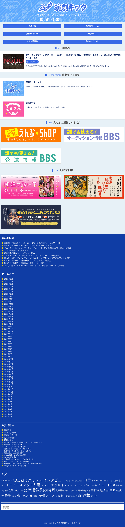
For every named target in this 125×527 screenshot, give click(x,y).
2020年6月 (8, 374)
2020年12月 (9, 359)
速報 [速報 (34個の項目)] (79, 495)
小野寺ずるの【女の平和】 (13, 445)
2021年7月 (8, 341)
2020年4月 (8, 379)
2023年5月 (8, 286)
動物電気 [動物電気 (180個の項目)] (47, 489)
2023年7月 (8, 281)
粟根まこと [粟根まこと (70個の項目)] (47, 496)
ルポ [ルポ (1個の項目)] (93, 485)
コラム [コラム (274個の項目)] (89, 479)
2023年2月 (8, 294)
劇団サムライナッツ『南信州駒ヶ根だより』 (19, 461)
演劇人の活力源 (32, 33)
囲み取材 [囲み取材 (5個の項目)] (82, 490)
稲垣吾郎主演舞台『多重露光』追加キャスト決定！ (25, 263)
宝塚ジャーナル (92, 26)
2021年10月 (9, 334)
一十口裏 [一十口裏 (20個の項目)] (110, 485)
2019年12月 (8, 389)
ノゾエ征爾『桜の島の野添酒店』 (15, 455)
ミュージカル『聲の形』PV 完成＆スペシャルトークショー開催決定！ (33, 255)
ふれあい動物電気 (10, 457)
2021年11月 (8, 331)
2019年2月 (8, 414)
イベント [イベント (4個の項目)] (39, 480)
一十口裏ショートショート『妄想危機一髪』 (19, 459)
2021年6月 (8, 344)
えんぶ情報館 (32, 41)
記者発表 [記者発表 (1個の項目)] (72, 496)
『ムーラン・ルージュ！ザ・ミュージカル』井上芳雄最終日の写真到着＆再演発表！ (38, 248)
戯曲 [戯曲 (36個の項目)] (112, 490)
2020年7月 (8, 372)
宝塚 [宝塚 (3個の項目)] (88, 490)
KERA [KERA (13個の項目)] (4, 480)
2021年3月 (8, 351)
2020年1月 (8, 387)
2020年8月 (8, 369)
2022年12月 (9, 299)
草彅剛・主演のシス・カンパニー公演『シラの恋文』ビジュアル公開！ (33, 243)
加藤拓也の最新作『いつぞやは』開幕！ (20, 253)
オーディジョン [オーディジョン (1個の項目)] (77, 481)
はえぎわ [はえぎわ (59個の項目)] (28, 480)
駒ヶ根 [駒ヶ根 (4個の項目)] (94, 496)
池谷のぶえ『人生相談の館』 (14, 453)
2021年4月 (8, 349)
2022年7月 (8, 311)
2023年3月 (8, 291)
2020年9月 (8, 366)
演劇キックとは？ (92, 41)
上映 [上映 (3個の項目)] (117, 485)
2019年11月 (8, 392)
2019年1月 (8, 417)
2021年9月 (8, 336)
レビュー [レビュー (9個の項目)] (99, 485)
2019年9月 (8, 397)
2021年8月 (8, 339)
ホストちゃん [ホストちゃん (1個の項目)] (69, 485)
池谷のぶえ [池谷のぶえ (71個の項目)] (25, 496)
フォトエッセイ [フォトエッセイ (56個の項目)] (52, 485)
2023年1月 (8, 296)
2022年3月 (8, 321)
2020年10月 (9, 364)
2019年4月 (8, 409)
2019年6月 (8, 404)
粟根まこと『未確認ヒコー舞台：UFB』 (18, 449)
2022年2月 (8, 324)
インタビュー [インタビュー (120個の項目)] (54, 480)
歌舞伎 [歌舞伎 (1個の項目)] (14, 496)
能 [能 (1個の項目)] (56, 496)
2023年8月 (8, 279)
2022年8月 (8, 309)
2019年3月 (8, 412)
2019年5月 (8, 407)
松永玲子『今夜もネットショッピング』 (18, 451)
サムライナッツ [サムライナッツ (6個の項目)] (103, 480)
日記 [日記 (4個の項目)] (118, 490)
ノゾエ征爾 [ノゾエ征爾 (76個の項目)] (31, 485)
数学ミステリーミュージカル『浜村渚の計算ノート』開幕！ (28, 245)
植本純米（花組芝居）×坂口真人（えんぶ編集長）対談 (23, 463)
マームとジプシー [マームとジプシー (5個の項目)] (82, 485)
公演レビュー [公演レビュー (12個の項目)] (16, 490)
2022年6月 (8, 314)
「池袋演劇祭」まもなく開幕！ (17, 250)
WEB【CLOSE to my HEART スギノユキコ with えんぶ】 (23, 442)
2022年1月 (8, 326)
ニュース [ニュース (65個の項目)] (16, 485)
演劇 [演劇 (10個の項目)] (36, 495)
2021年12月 (8, 329)
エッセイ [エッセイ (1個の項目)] (68, 481)
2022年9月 (8, 306)
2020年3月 (8, 382)
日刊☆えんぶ (92, 33)
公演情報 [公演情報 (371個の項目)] (32, 489)
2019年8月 (8, 399)
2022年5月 (8, 316)
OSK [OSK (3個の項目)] (10, 481)
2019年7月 (8, 402)
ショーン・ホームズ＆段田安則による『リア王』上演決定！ (28, 260)
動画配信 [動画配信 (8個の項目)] (60, 490)
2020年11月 (9, 361)
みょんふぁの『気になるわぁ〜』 (15, 447)
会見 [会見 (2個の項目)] (6, 491)
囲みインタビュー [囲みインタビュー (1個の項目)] (71, 491)
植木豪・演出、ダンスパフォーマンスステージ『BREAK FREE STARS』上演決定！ (38, 258)
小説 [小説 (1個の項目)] (107, 491)
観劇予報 (32, 26)
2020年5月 (8, 377)
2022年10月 (9, 304)
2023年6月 (8, 284)
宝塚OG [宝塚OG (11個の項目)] (95, 490)
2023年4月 (8, 289)
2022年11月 (8, 301)
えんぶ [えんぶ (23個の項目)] (16, 480)
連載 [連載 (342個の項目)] (86, 495)
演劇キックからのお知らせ (15, 465)
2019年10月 (9, 394)
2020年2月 (8, 384)
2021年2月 (8, 354)
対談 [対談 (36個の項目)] (102, 490)
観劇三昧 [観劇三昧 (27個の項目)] (63, 495)
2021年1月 (8, 356)
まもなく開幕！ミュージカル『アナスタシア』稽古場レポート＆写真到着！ (35, 265)
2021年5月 (8, 346)
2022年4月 (8, 319)
